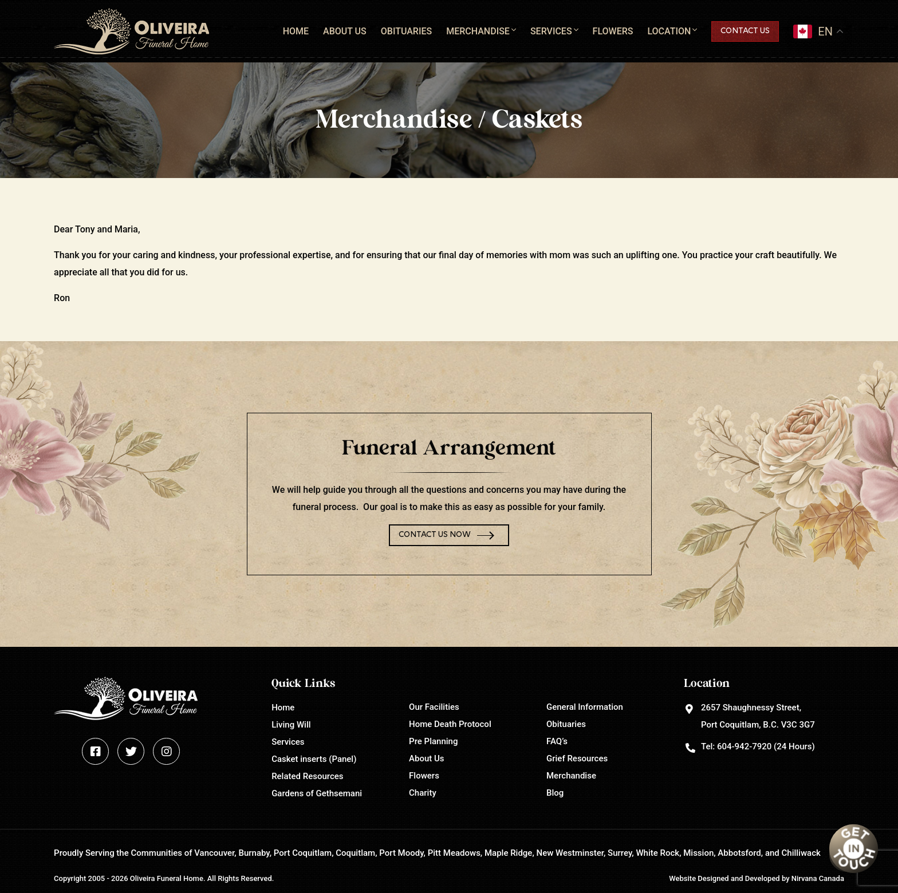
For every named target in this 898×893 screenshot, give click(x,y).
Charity (422, 793)
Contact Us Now (435, 535)
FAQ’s (557, 741)
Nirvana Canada (817, 878)
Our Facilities (434, 707)
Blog (555, 793)
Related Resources (307, 776)
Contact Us (745, 31)
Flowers (613, 31)
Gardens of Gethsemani (316, 793)
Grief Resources (577, 758)
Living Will (290, 725)
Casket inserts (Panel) (313, 759)
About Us (345, 31)
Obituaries (406, 31)
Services (551, 31)
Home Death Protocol (450, 724)
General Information (584, 707)
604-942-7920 (744, 746)
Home (296, 31)
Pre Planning (433, 741)
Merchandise (478, 31)
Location (669, 31)
